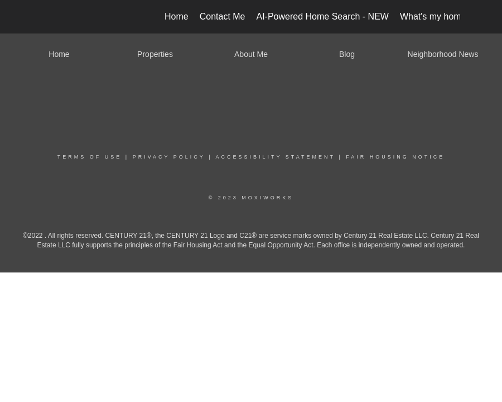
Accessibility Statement (275, 157)
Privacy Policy (169, 157)
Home (177, 16)
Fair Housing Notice (395, 157)
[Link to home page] (48, 17)
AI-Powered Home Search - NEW (323, 16)
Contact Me (222, 16)
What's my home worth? (447, 16)
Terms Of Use (89, 157)
